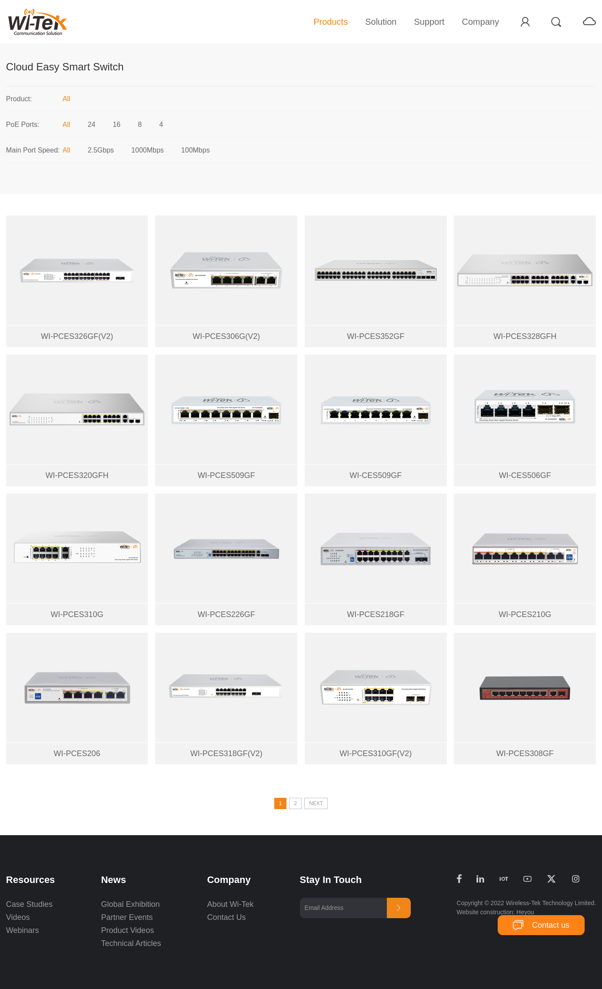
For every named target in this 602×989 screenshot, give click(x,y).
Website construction (485, 912)
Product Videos (128, 930)
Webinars (22, 930)
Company (480, 22)
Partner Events (127, 917)
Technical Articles (131, 943)
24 (92, 124)
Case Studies (29, 904)
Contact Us (226, 917)
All (66, 99)
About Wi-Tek (230, 904)
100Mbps (195, 150)
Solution (380, 22)
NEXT (316, 803)
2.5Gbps (101, 150)
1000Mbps (147, 150)
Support (429, 22)
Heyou (525, 912)
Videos (18, 917)
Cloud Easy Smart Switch (65, 67)
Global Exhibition (130, 904)
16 (116, 124)
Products (330, 22)
